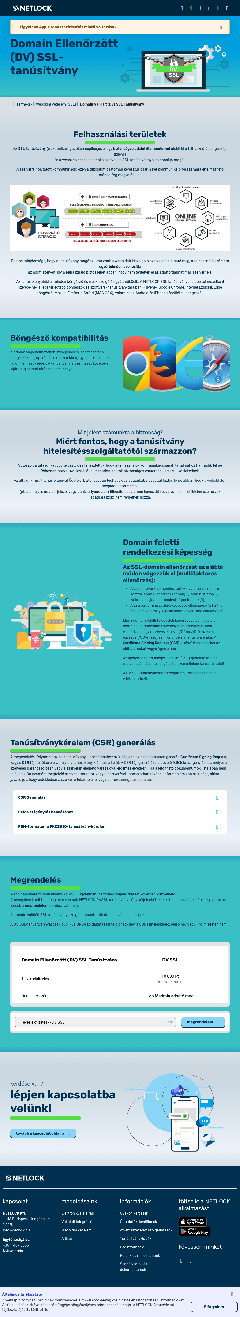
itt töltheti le (37, 1309)
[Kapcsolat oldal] (200, 8)
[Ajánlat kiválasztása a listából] (95, 1022)
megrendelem (203, 1022)
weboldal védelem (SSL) (56, 104)
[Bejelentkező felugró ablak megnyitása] (181, 8)
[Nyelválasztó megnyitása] (209, 8)
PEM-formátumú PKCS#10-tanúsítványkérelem (62, 826)
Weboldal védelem (76, 1230)
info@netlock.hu (16, 1230)
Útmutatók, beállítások (138, 1221)
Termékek (24, 104)
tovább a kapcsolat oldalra (43, 1133)
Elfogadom (214, 1307)
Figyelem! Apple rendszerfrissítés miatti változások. (69, 27)
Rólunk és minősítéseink (140, 1255)
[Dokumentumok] (218, 8)
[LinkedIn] (191, 1260)
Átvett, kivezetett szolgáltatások (146, 1230)
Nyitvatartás (13, 1251)
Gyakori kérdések (134, 1213)
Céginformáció (132, 1247)
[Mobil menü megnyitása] (227, 8)
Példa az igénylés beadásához (45, 812)
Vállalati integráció (76, 1221)
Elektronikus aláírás (77, 1213)
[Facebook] (181, 1260)
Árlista (66, 1238)
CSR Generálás (31, 797)
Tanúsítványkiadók (135, 1238)
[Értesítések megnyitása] (190, 8)
